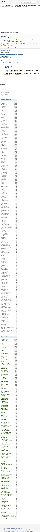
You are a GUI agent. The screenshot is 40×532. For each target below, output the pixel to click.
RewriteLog (9, 265)
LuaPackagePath (9, 283)
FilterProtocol (9, 171)
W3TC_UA (9, 415)
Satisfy (9, 145)
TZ (9, 390)
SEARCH (9, 412)
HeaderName (9, 206)
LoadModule (9, 226)
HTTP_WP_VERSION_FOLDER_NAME (9, 516)
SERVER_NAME (9, 381)
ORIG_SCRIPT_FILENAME (9, 494)
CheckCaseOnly (9, 271)
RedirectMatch (9, 149)
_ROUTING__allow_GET (9, 426)
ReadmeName (9, 202)
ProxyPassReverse (9, 280)
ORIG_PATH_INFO (9, 508)
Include (9, 135)
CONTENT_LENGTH (9, 456)
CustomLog (9, 261)
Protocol (9, 199)
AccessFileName (9, 289)
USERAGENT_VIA (9, 429)
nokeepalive (9, 395)
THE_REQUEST (9, 370)
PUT (9, 373)
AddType (9, 121)
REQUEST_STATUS (9, 490)
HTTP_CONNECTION (9, 444)
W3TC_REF (9, 419)
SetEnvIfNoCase (9, 134)
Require (9, 130)
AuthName (9, 158)
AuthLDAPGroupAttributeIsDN (9, 327)
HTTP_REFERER (9, 374)
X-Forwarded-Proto (9, 391)
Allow (9, 109)
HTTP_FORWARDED (9, 471)
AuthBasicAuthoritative (9, 254)
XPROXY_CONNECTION (9, 433)
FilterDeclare (9, 172)
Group (9, 183)
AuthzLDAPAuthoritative (9, 275)
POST (9, 361)
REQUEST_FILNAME (9, 452)
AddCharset (9, 141)
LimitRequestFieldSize (9, 318)
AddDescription (9, 214)
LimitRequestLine (9, 321)
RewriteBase (5, 6)
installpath (9, 499)
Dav (9, 211)
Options (9, 107)
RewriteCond (8, 54)
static (9, 350)
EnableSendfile (9, 290)
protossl (9, 367)
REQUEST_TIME (9, 488)
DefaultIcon (9, 221)
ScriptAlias (9, 258)
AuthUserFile (9, 164)
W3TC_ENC (9, 388)
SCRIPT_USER (9, 509)
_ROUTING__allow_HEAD (9, 425)
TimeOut (9, 204)
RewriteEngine (14, 54)
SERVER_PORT (9, 356)
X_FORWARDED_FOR (9, 430)
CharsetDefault (9, 228)
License (8, 50)
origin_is (9, 463)
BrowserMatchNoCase (9, 242)
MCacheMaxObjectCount (9, 304)
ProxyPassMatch (9, 276)
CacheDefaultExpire (9, 323)
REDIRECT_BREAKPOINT (9, 505)
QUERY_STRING (9, 353)
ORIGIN (9, 357)
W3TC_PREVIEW (9, 402)
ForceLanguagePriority (9, 247)
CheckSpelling (9, 223)
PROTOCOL (9, 511)
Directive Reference (5, 94)
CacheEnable (9, 320)
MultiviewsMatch (9, 282)
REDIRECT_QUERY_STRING (9, 464)
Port (9, 151)
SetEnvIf (9, 144)
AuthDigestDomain (9, 287)
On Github (3, 50)
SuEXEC (9, 328)
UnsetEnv (9, 251)
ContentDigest (9, 237)
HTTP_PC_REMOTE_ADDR (9, 435)
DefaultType (9, 241)
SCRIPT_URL (9, 436)
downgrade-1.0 (9, 398)
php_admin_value (9, 213)
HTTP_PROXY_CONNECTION (9, 474)
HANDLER (9, 401)
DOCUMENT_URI (8, 518)
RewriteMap (9, 248)
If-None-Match (9, 416)
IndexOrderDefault (9, 224)
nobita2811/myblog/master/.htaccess (18, 6)
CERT (9, 443)
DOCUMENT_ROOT (9, 371)
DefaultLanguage (9, 195)
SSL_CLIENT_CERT (9, 478)
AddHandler (9, 157)
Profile (9, 387)
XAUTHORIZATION (9, 422)
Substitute (9, 238)
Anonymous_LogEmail (9, 310)
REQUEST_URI (9, 340)
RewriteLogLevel (9, 259)
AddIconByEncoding (9, 245)
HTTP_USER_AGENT (9, 364)
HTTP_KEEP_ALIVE (9, 442)
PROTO (9, 380)
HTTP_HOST (9, 342)
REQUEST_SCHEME (9, 454)
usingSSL (9, 461)
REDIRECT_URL (9, 439)
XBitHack (9, 230)
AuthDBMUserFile (9, 293)
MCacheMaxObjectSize (9, 303)
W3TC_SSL (9, 408)
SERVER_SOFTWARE (9, 480)
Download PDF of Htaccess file (11, 63)
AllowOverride (9, 173)
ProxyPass (9, 255)
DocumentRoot (9, 218)
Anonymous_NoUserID (9, 309)
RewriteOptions (9, 166)
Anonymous (9, 187)
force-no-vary (9, 359)
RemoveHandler (9, 186)
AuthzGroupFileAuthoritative (9, 297)
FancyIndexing (9, 192)
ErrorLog (9, 316)
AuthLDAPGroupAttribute (9, 330)
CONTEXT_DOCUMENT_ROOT (9, 513)
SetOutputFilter (9, 140)
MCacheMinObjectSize (9, 300)
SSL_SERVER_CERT (9, 475)
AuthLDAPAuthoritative (9, 307)
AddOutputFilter (9, 178)
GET (9, 360)
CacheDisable (9, 268)
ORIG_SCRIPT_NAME (9, 492)
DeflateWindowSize (9, 333)
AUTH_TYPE (9, 467)
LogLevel (9, 285)
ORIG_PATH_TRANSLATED (9, 495)
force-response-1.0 (9, 405)
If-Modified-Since (9, 411)
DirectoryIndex (9, 124)
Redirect (9, 114)
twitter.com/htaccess (5, 95)
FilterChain (9, 168)
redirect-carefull (9, 459)
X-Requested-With (9, 384)
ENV (9, 346)
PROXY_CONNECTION (9, 432)
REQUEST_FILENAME (5, 58)
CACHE (9, 385)
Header (9, 111)
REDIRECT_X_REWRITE (9, 453)
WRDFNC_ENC (9, 447)
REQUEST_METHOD (9, 366)
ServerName (9, 216)
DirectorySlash (9, 193)
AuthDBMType (9, 311)
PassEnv (9, 257)
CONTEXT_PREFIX (9, 394)
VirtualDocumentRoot (9, 154)
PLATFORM (9, 498)
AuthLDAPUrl (9, 264)
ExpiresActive (9, 118)
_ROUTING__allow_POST (9, 428)
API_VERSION (9, 468)
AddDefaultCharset (9, 127)
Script (9, 117)
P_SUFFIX (9, 460)
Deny (9, 110)
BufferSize (9, 324)
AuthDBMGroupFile (9, 295)
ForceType (9, 176)
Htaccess (13, 528)
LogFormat (9, 262)
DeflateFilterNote (9, 249)
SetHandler (9, 179)
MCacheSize (9, 306)
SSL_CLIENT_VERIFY (9, 477)
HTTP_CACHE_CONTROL (9, 440)
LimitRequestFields (9, 317)
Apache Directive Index (6, 92)
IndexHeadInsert (9, 240)
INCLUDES (9, 349)
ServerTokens (9, 147)
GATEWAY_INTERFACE (9, 466)
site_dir (9, 497)
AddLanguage (9, 217)
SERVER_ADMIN (9, 409)
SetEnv (9, 152)
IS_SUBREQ (9, 423)
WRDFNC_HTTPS (9, 450)
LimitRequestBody (9, 200)
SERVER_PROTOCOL (9, 482)
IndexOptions (9, 189)
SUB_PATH (9, 512)
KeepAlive (9, 196)
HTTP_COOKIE (9, 378)
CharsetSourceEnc (9, 231)
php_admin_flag (9, 269)
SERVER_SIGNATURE (9, 481)
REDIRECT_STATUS (9, 363)
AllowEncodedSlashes (9, 292)
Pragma (9, 375)
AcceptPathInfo (9, 197)
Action (9, 182)
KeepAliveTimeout (9, 331)
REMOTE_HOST (9, 418)
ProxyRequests (9, 302)
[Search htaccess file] (28, 2)
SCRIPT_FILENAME (9, 347)
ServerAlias (9, 296)
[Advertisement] (20, 19)
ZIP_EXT (9, 502)
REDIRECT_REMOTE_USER (9, 485)
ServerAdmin (9, 272)
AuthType (9, 162)
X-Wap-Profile (9, 392)
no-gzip (9, 354)
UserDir (9, 235)
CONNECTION (9, 421)
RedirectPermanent (9, 210)
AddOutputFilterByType (9, 123)
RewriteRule (20, 54)
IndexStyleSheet (9, 220)
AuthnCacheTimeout (9, 326)
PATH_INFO (9, 413)
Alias (9, 180)
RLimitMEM (9, 313)
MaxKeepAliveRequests (9, 299)
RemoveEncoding (9, 266)
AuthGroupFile (9, 175)
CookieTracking (9, 286)
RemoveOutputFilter (9, 278)
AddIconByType (9, 233)
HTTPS (9, 344)
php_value (9, 128)
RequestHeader (9, 142)
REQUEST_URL (9, 437)
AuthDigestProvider (9, 252)
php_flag (9, 133)
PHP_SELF (9, 484)
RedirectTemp (9, 159)
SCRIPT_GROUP (9, 487)
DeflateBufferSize (9, 314)
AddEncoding (9, 137)
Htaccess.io (7, 528)
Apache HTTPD (19, 528)
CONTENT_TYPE (9, 406)
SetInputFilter (9, 279)
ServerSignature (9, 165)
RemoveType (9, 203)
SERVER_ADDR (9, 368)
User (9, 138)
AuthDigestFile (9, 273)
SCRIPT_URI (9, 470)
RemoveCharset (9, 244)
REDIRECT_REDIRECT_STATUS (9, 515)
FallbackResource (9, 190)
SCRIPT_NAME (9, 449)
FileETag (9, 131)
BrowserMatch (9, 148)
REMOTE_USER (9, 399)
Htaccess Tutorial (4, 91)
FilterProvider (9, 169)
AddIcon (9, 209)
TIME (9, 352)
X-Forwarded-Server (9, 473)
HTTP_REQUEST (9, 446)
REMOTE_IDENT (9, 491)
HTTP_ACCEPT (9, 404)
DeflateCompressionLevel (9, 227)
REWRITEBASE (9, 397)
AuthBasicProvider (9, 207)
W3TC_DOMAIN (9, 457)
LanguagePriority (9, 234)
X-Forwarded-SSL (9, 504)
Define (9, 185)
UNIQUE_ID (9, 506)
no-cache (9, 377)
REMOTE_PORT (9, 501)
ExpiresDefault (9, 120)
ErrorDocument (9, 116)
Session (9, 161)
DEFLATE (9, 343)
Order (9, 113)
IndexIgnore (9, 155)
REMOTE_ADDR (9, 382)
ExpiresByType (9, 126)
